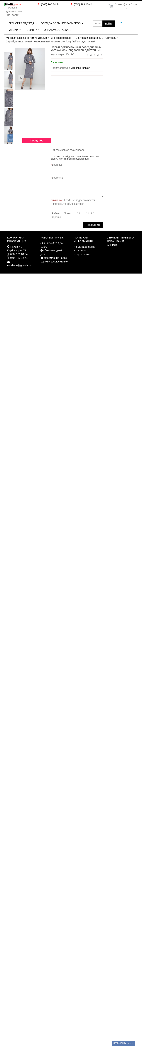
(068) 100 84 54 (50, 4)
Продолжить (93, 224)
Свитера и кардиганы (88, 37)
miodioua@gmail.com (19, 265)
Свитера (110, 37)
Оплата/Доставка (56, 29)
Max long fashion (80, 67)
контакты (80, 250)
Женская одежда (21, 23)
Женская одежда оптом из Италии (26, 37)
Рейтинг (56, 213)
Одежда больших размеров (61, 23)
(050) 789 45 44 (83, 4)
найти (109, 23)
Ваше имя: (57, 165)
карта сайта (82, 254)
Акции (13, 29)
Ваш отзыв (57, 178)
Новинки (31, 29)
